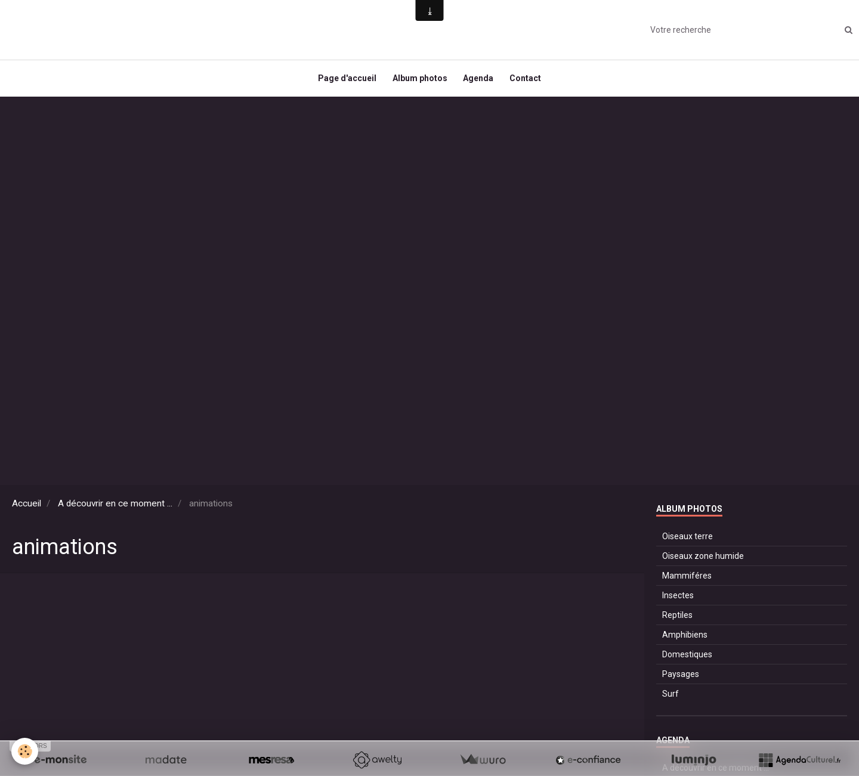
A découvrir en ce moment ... (115, 508)
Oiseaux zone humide (703, 561)
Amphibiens (684, 640)
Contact (528, 81)
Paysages (680, 679)
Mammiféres (687, 581)
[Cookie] (25, 751)
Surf (670, 699)
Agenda (479, 81)
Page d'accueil (344, 81)
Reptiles (677, 620)
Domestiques (687, 659)
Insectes (678, 600)
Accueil (26, 508)
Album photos (418, 81)
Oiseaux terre (687, 541)
